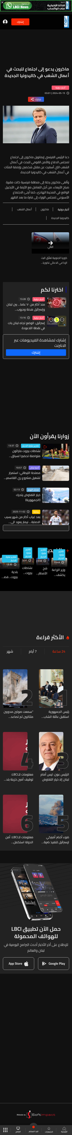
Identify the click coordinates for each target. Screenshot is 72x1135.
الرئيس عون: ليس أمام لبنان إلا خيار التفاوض (55, 777)
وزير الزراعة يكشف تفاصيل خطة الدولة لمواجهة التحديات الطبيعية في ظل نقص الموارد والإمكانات (58, 572)
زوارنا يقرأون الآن (49, 436)
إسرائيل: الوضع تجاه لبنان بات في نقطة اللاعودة (26, 325)
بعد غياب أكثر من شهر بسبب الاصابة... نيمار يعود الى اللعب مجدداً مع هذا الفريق (22, 519)
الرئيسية (64, 1130)
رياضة (36, 512)
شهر (10, 651)
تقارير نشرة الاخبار (30, 446)
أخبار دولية (39, 299)
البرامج (18, 1130)
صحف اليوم (33, 490)
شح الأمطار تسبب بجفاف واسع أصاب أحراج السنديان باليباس (41, 571)
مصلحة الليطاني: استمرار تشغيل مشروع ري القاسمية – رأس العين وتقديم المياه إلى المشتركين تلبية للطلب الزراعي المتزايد (22, 475)
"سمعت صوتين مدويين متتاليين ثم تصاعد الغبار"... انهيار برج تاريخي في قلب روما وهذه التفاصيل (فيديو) (18, 714)
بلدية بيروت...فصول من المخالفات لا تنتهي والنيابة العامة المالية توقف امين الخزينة (9, 574)
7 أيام (33, 651)
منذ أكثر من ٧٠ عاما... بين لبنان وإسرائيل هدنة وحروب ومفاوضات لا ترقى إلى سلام (26, 307)
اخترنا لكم (52, 289)
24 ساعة (58, 651)
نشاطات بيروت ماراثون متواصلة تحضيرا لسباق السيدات (25, 453)
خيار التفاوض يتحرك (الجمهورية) (28, 497)
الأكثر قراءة (50, 637)
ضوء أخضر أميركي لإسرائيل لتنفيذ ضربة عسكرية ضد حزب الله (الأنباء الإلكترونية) (56, 840)
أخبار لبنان (34, 467)
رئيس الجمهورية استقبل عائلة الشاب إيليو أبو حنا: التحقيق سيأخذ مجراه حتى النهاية (56, 714)
